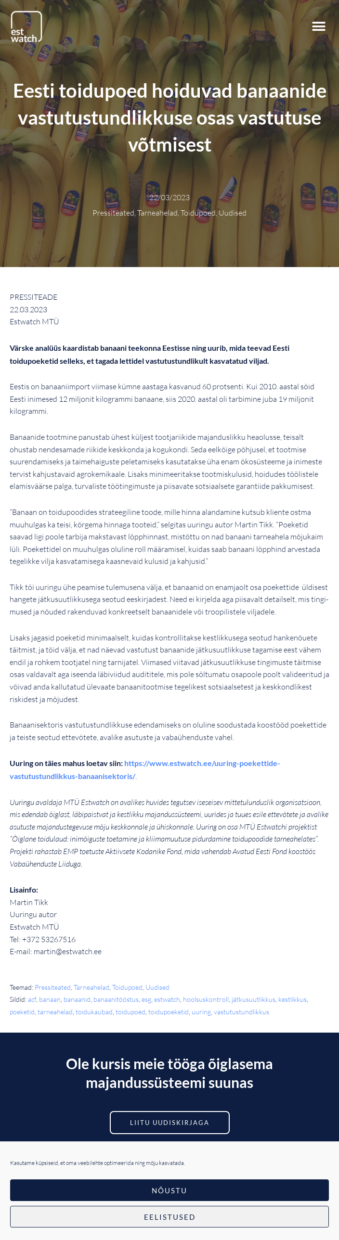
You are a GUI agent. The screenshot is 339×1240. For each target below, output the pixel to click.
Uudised (157, 987)
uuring (201, 1012)
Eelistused (170, 1217)
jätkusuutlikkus (253, 999)
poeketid (22, 1012)
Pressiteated (53, 987)
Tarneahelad (91, 987)
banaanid (77, 999)
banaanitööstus (116, 999)
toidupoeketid (168, 1012)
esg (146, 999)
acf (32, 999)
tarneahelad (55, 1012)
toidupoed (130, 1012)
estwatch (167, 999)
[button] (318, 27)
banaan (50, 999)
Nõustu (169, 1190)
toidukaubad (94, 1012)
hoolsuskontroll (206, 999)
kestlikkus (292, 999)
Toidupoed (127, 987)
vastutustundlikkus (241, 1012)
